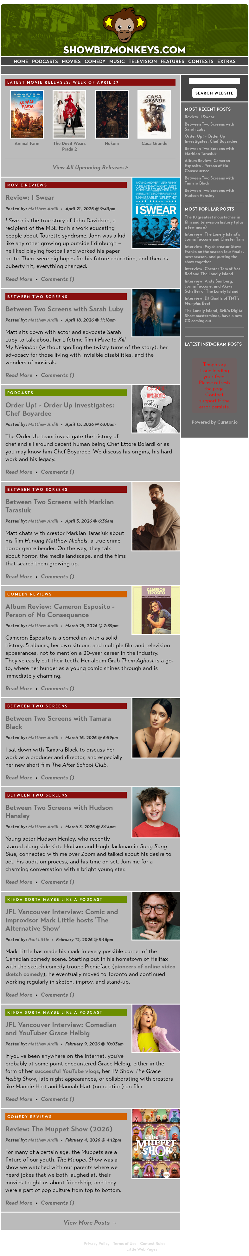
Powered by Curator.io (215, 422)
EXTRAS (226, 61)
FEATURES (172, 61)
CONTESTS (201, 61)
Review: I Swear (199, 117)
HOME (21, 61)
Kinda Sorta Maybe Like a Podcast (55, 899)
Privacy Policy (97, 1243)
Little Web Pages (141, 1249)
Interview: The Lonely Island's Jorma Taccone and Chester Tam (214, 237)
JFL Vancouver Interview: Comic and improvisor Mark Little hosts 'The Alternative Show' (61, 920)
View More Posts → (90, 1223)
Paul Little (38, 939)
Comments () (57, 279)
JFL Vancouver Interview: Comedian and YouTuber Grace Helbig (60, 1028)
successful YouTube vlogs (67, 1071)
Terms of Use (125, 1243)
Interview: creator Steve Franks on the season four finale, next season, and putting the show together (214, 254)
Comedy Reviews (29, 594)
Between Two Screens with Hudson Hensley (209, 193)
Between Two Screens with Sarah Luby (64, 309)
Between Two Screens (37, 297)
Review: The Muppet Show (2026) (59, 1129)
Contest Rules (152, 1243)
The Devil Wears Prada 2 (69, 146)
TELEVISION (143, 61)
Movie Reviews (27, 185)
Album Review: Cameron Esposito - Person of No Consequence (207, 165)
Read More (18, 279)
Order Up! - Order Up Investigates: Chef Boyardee (211, 139)
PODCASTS (45, 61)
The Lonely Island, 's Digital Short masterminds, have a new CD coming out (214, 315)
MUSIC (117, 61)
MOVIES (71, 61)
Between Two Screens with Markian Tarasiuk (209, 151)
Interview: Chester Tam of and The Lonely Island (212, 271)
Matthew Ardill (43, 209)
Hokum (112, 143)
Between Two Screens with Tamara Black (58, 722)
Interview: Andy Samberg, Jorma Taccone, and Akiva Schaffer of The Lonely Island (212, 286)
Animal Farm (27, 143)
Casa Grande (154, 143)
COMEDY (95, 61)
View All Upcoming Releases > (90, 167)
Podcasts (20, 393)
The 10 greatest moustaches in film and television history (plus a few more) (214, 222)
